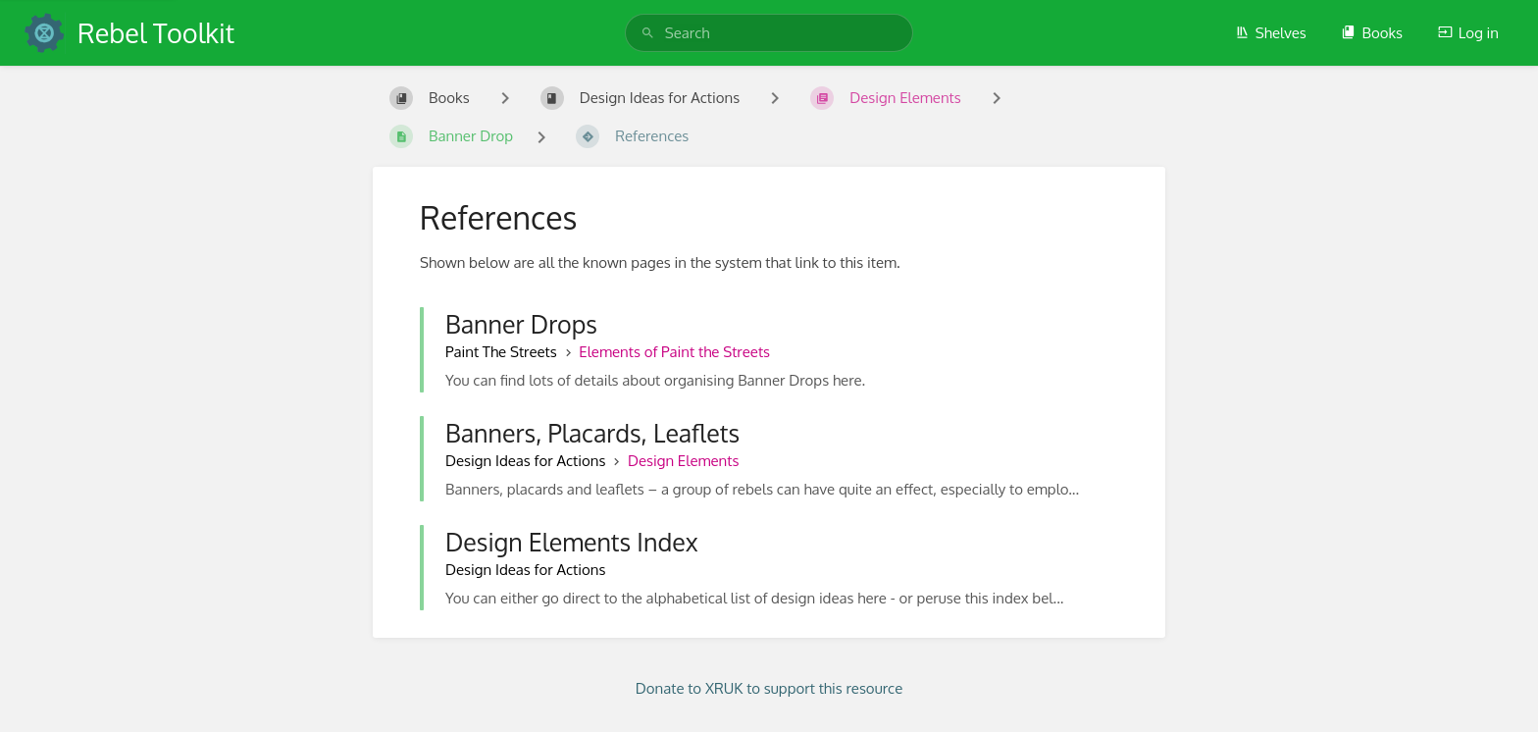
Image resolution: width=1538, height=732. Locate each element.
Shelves (1271, 33)
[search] (769, 33)
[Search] (648, 33)
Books (1372, 33)
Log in (1468, 33)
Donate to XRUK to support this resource (769, 688)
